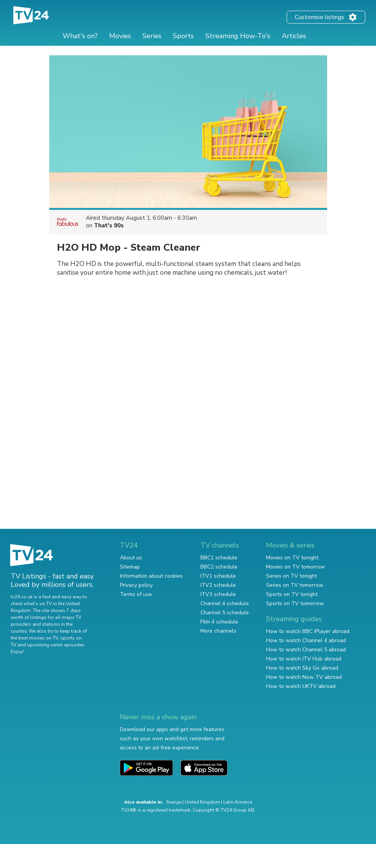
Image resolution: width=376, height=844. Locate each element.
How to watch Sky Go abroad (302, 668)
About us (131, 557)
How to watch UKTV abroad (301, 686)
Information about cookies (151, 576)
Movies (120, 35)
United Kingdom (202, 802)
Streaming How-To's (237, 35)
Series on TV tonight (291, 576)
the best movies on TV (34, 638)
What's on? (80, 35)
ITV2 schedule (218, 585)
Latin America (237, 802)
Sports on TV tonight (292, 594)
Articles (294, 35)
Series (151, 35)
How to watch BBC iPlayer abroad (307, 631)
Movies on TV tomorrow (295, 566)
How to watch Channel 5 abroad (306, 649)
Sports (183, 35)
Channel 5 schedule (224, 612)
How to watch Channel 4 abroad (306, 640)
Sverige (173, 802)
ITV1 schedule (218, 576)
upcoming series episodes (55, 645)
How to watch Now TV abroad (304, 677)
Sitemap (130, 566)
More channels (218, 631)
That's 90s (109, 225)
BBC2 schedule (218, 566)
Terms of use (136, 594)
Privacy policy (136, 585)
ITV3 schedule (218, 594)
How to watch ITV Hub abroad (303, 658)
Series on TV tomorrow (294, 585)
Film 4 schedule (219, 621)
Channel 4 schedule (224, 603)
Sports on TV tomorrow (295, 603)
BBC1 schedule (218, 557)
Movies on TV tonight (292, 557)
